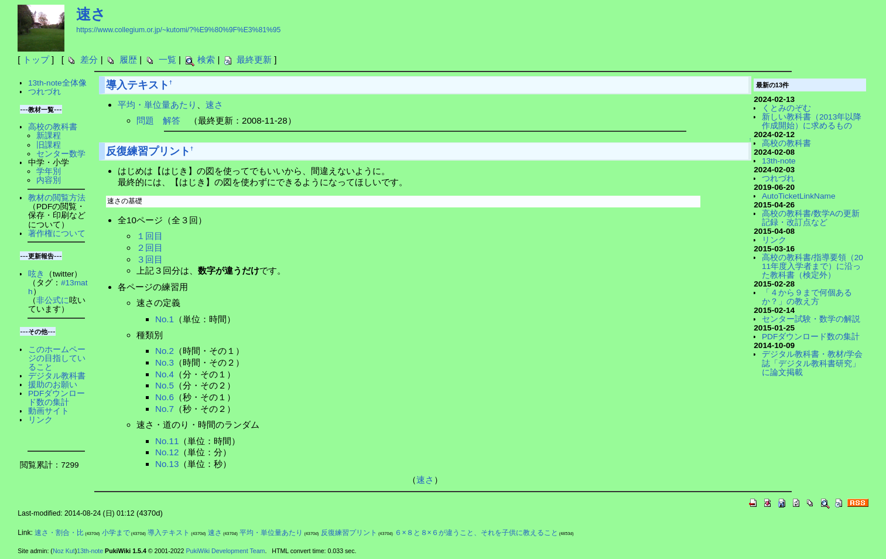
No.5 (164, 385)
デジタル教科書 (56, 375)
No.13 (167, 464)
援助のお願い (52, 384)
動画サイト (48, 411)
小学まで (116, 533)
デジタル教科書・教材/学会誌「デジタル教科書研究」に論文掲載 (812, 363)
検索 (206, 59)
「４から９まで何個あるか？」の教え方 (807, 297)
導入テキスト (137, 85)
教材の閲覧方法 (56, 197)
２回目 (149, 248)
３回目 (149, 259)
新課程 (48, 135)
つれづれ (44, 91)
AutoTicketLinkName (799, 196)
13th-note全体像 (57, 83)
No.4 (164, 374)
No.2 (164, 351)
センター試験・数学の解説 (811, 319)
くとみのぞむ (786, 108)
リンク (40, 419)
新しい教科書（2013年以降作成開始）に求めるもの (811, 121)
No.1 (164, 319)
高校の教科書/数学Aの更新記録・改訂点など (811, 218)
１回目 (149, 236)
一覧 (167, 59)
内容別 (48, 180)
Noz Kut (64, 550)
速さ (91, 14)
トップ (36, 59)
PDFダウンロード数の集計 (56, 398)
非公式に (52, 300)
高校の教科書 (52, 126)
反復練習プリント (148, 151)
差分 (89, 59)
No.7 (164, 409)
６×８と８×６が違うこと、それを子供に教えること (476, 533)
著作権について (56, 233)
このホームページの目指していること (56, 358)
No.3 (164, 362)
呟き (36, 274)
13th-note (779, 160)
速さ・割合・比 (59, 533)
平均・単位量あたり (157, 105)
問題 (145, 120)
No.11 (167, 441)
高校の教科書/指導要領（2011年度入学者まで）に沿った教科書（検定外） (812, 266)
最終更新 (254, 59)
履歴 (128, 59)
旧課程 (48, 145)
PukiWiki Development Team (225, 550)
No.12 (167, 452)
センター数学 (60, 153)
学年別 (48, 171)
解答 (171, 120)
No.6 (164, 397)
